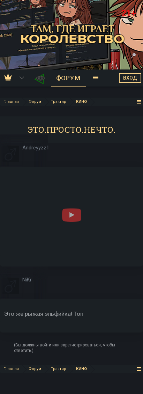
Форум (68, 78)
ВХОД (130, 78)
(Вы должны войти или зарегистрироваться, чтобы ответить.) (64, 348)
